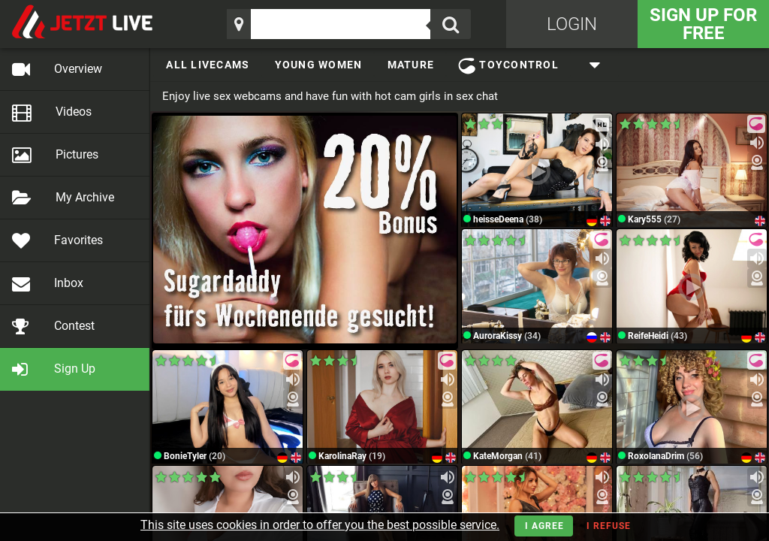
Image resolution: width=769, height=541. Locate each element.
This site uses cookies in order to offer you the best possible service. (319, 525)
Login (572, 24)
